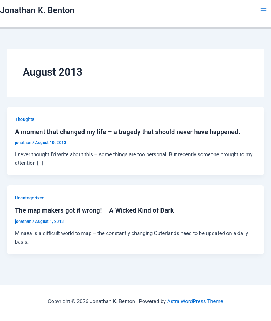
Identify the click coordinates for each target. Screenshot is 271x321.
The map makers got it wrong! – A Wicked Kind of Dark (94, 210)
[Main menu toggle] (263, 10)
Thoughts (25, 119)
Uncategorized (30, 197)
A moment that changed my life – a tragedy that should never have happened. (127, 132)
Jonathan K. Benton (37, 10)
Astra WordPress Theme (195, 301)
